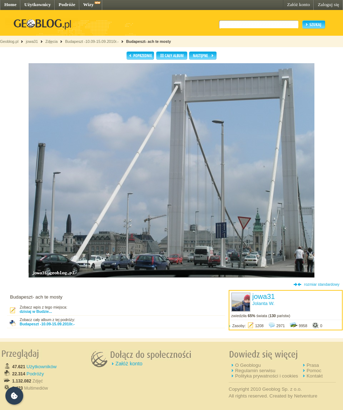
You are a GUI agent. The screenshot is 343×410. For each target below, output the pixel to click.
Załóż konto (298, 4)
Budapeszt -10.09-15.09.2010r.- (92, 41)
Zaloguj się (328, 4)
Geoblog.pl (9, 41)
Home (10, 4)
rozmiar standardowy (321, 284)
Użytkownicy (37, 4)
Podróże (67, 4)
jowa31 (32, 41)
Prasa (313, 365)
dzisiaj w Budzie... (36, 311)
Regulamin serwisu (255, 370)
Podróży (35, 373)
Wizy (88, 4)
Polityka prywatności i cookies (266, 376)
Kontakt (315, 376)
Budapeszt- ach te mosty (148, 41)
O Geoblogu (248, 365)
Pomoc (314, 370)
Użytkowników (41, 366)
